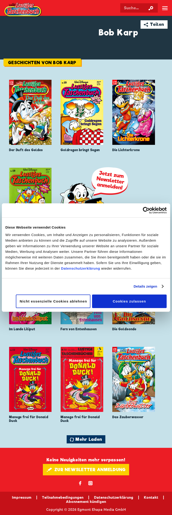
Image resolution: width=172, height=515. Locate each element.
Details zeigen (145, 286)
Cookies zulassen (129, 301)
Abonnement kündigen (86, 501)
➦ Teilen (154, 24)
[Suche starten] (151, 8)
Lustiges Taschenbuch (23, 10)
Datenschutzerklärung (80, 268)
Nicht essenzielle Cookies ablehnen (53, 301)
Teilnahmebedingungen (62, 497)
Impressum (21, 497)
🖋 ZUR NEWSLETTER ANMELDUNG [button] (86, 469)
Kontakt (151, 497)
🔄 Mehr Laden (86, 439)
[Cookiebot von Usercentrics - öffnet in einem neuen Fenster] (146, 210)
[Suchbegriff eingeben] (139, 8)
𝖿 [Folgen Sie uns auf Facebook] (80, 482)
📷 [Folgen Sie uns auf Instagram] (90, 482)
